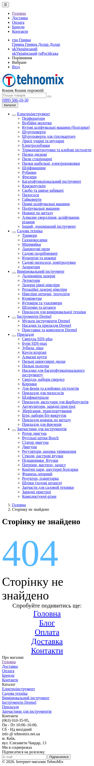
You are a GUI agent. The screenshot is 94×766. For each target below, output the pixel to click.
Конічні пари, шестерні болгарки (50, 469)
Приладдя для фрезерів (41, 424)
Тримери (29, 235)
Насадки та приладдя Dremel (46, 325)
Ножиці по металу (37, 213)
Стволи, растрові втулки (42, 456)
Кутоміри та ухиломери (42, 303)
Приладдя (25, 334)
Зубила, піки (32, 348)
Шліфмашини (34, 168)
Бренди (18, 27)
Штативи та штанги (39, 307)
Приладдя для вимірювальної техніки (54, 312)
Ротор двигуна (34, 433)
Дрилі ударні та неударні (43, 141)
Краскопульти (34, 186)
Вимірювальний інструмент (40, 271)
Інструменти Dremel (34, 316)
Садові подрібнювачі (40, 253)
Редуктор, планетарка (40, 478)
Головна (19, 13)
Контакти (20, 31)
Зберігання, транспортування (47, 411)
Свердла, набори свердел (43, 379)
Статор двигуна (35, 442)
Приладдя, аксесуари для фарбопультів (55, 402)
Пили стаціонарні (37, 159)
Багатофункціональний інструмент (51, 181)
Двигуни (29, 447)
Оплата (18, 22)
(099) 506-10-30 (15, 100)
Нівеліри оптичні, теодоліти (46, 294)
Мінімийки (31, 244)
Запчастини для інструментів (42, 429)
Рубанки (29, 172)
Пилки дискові (34, 154)
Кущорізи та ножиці (39, 258)
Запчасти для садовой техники (48, 487)
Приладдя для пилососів (43, 393)
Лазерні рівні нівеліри (41, 285)
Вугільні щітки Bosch (40, 438)
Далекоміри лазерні (38, 276)
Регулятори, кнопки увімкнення (49, 451)
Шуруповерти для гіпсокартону (49, 136)
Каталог (10, 105)
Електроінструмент (33, 114)
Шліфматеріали (35, 397)
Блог (47, 622)
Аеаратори (31, 267)
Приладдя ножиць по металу (46, 420)
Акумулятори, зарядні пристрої (48, 406)
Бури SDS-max (34, 343)
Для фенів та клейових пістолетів (50, 388)
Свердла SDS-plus (37, 339)
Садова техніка (30, 231)
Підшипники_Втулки (40, 460)
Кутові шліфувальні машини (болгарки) (56, 127)
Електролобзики (36, 145)
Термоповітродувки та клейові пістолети (56, 150)
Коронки (29, 384)
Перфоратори (33, 118)
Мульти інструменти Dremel (46, 321)
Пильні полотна (35, 366)
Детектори (31, 280)
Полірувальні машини (41, 208)
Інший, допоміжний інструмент (49, 226)
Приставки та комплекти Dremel (49, 330)
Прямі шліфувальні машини (46, 204)
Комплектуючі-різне (39, 496)
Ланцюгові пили (36, 249)
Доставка (20, 18)
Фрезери (29, 177)
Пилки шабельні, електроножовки (51, 163)
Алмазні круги (34, 357)
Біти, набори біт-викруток (44, 415)
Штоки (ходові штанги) (42, 483)
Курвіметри (32, 298)
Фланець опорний (37, 474)
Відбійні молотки (37, 123)
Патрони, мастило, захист (44, 465)
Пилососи (30, 195)
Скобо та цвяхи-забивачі (43, 190)
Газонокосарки (34, 240)
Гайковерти (31, 199)
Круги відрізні (34, 352)
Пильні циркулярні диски (43, 361)
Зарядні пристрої (36, 492)
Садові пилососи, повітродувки (49, 262)
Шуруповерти (34, 132)
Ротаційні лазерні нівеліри (44, 289)
